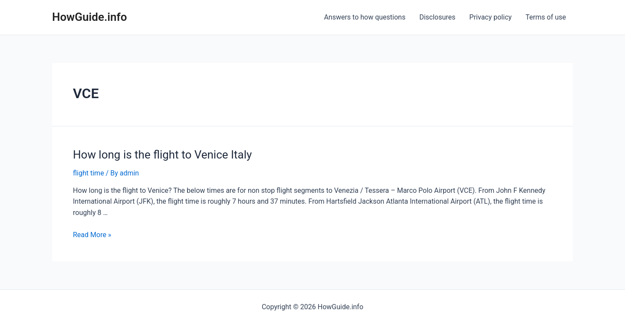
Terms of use (546, 17)
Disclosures (437, 17)
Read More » (92, 235)
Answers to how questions (364, 17)
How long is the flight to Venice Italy (162, 154)
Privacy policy (490, 17)
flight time (88, 173)
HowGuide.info (89, 16)
